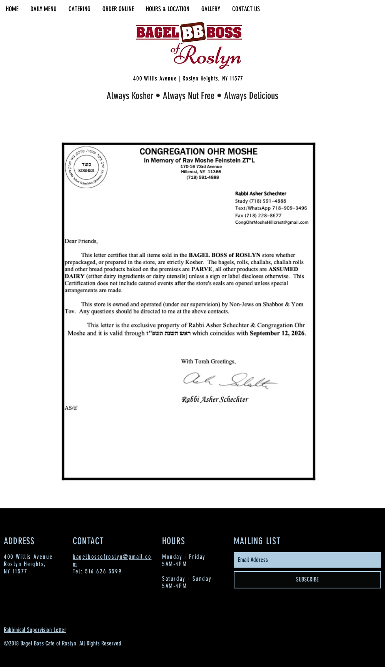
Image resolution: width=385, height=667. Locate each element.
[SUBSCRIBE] (307, 579)
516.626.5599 (103, 571)
